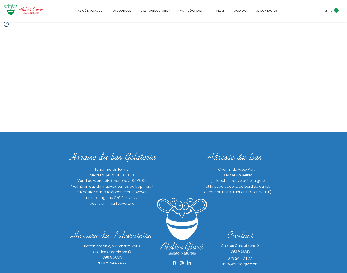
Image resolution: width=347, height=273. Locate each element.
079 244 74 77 (240, 258)
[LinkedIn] (189, 262)
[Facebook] (174, 262)
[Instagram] (181, 262)
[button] (330, 10)
